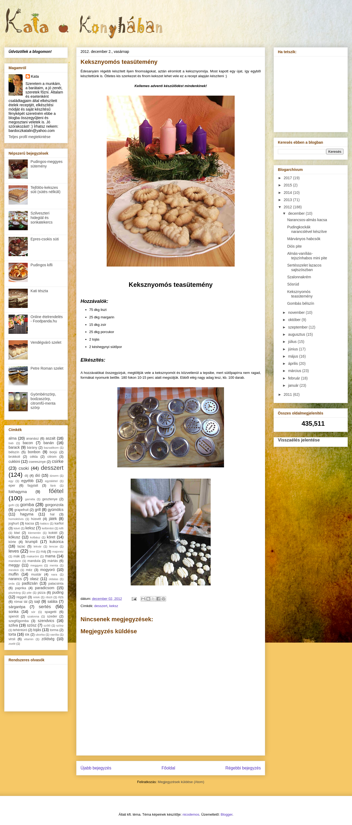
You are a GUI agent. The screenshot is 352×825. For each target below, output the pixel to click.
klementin (34, 532)
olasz (34, 579)
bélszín (14, 452)
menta (54, 565)
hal (52, 514)
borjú (53, 452)
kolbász (35, 537)
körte (12, 542)
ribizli (49, 597)
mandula (33, 561)
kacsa (29, 523)
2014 (288, 192)
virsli (12, 639)
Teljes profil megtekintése (29, 137)
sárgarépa (17, 607)
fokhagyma (18, 492)
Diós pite (294, 246)
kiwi (17, 533)
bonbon (34, 452)
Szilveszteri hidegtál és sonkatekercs (42, 217)
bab (11, 443)
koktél (53, 533)
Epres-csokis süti (45, 239)
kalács (44, 523)
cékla (34, 457)
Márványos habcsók (304, 239)
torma (54, 630)
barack (14, 447)
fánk (53, 485)
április (293, 363)
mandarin (15, 560)
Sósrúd (293, 284)
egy (11, 481)
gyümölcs (55, 509)
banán (48, 443)
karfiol (58, 523)
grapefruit (21, 510)
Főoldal (168, 768)
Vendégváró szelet (46, 342)
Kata (35, 76)
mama (50, 556)
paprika (20, 588)
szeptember (298, 327)
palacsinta (55, 583)
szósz (32, 625)
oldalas (53, 579)
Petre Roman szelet (47, 368)
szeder (52, 616)
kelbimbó (48, 528)
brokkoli (14, 457)
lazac (21, 546)
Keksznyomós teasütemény (300, 294)
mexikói (14, 570)
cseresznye (37, 462)
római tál (20, 602)
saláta (52, 601)
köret (51, 537)
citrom (52, 457)
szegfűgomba (19, 621)
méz (29, 570)
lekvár (38, 546)
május (293, 356)
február (294, 378)
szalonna (33, 616)
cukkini (14, 461)
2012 (288, 207)
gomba (27, 504)
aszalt (50, 438)
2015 (288, 185)
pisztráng (15, 592)
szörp (59, 625)
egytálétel (51, 481)
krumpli (31, 541)
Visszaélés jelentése (299, 439)
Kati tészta (39, 291)
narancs (15, 579)
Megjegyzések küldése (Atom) (181, 782)
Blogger (227, 814)
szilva (13, 625)
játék (53, 519)
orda (11, 583)
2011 (288, 394)
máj (43, 551)
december (297, 213)
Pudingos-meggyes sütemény (47, 163)
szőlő (46, 625)
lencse (53, 546)
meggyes (36, 565)
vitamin (28, 639)
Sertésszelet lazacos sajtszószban (304, 267)
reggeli (22, 597)
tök (27, 634)
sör (33, 611)
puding (57, 592)
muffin (14, 574)
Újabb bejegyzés (96, 768)
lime (32, 551)
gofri (11, 505)
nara (54, 574)
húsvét (36, 519)
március (295, 371)
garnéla (30, 499)
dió (37, 475)
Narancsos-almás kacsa (307, 220)
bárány (32, 447)
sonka (13, 611)
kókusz (14, 537)
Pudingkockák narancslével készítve (307, 229)
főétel (56, 491)
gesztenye (49, 499)
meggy (14, 565)
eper (12, 485)
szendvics (46, 621)
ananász (32, 438)
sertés (45, 606)
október (295, 320)
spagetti (51, 612)
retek (36, 597)
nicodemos (190, 814)
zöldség (48, 639)
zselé (12, 643)
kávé (17, 528)
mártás (52, 561)
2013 (288, 200)
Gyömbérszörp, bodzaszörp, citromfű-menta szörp (43, 401)
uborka (40, 634)
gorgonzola (54, 505)
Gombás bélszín (300, 303)
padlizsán (30, 583)
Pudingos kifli (42, 265)
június (293, 349)
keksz (113, 606)
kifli (61, 528)
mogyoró (47, 570)
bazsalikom (51, 447)
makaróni (33, 556)
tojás (37, 630)
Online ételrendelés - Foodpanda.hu (47, 319)
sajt (37, 601)
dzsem (54, 475)
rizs (60, 597)
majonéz (57, 551)
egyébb (27, 481)
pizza (41, 593)
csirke (57, 461)
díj (26, 476)
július (293, 341)
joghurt (14, 523)
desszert (100, 606)
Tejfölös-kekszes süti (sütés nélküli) (46, 189)
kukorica (56, 541)
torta (12, 634)
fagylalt (32, 485)
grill (38, 509)
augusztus (297, 334)
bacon (28, 443)
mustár (36, 574)
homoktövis (16, 519)
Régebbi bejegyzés (243, 768)
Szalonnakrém (299, 277)
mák (16, 556)
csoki (24, 468)
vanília (54, 634)
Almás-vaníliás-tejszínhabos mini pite (307, 255)
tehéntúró (20, 630)
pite (29, 592)
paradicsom (44, 588)
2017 (288, 178)
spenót (14, 616)
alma (13, 438)
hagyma (27, 514)
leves (14, 551)
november (297, 312)
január (293, 385)
